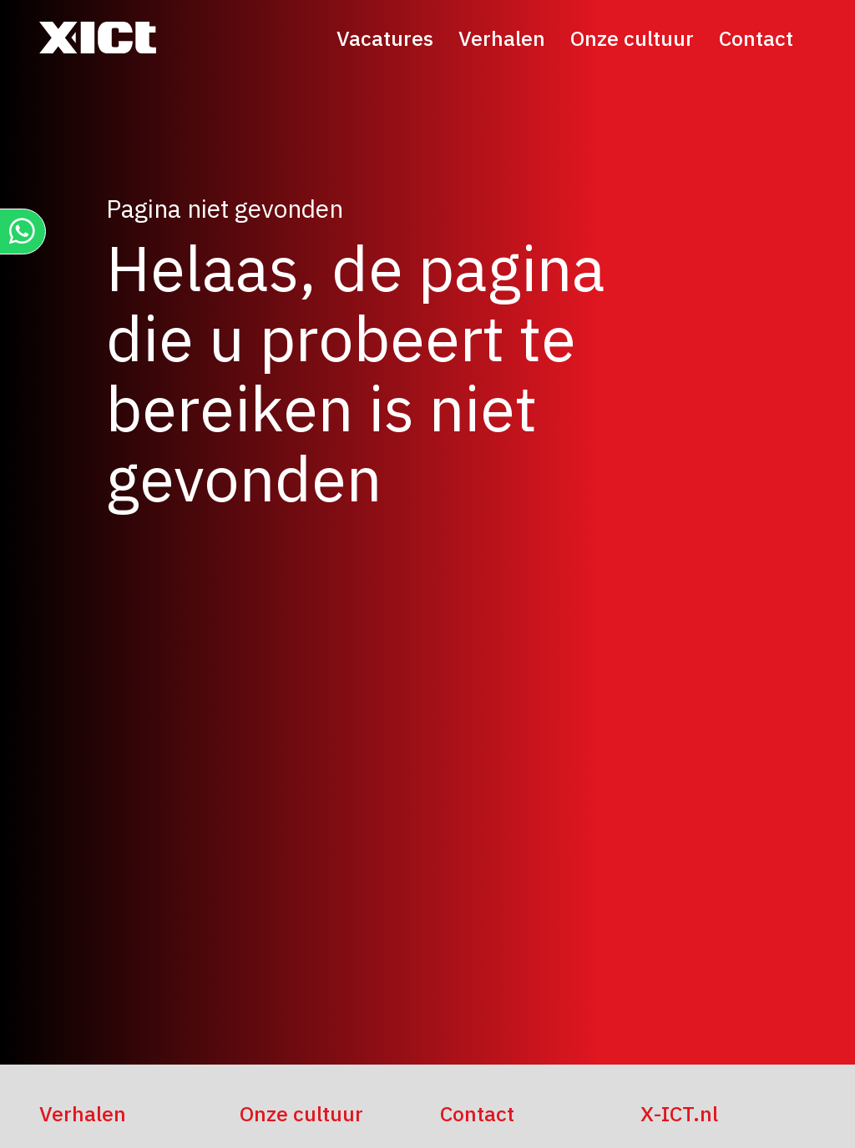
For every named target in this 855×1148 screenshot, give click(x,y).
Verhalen (501, 38)
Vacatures (384, 38)
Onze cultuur (632, 38)
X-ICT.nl (679, 1113)
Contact (756, 38)
